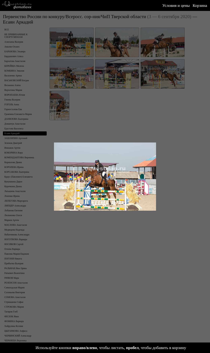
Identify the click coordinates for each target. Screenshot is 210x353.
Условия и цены (176, 5)
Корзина (200, 5)
